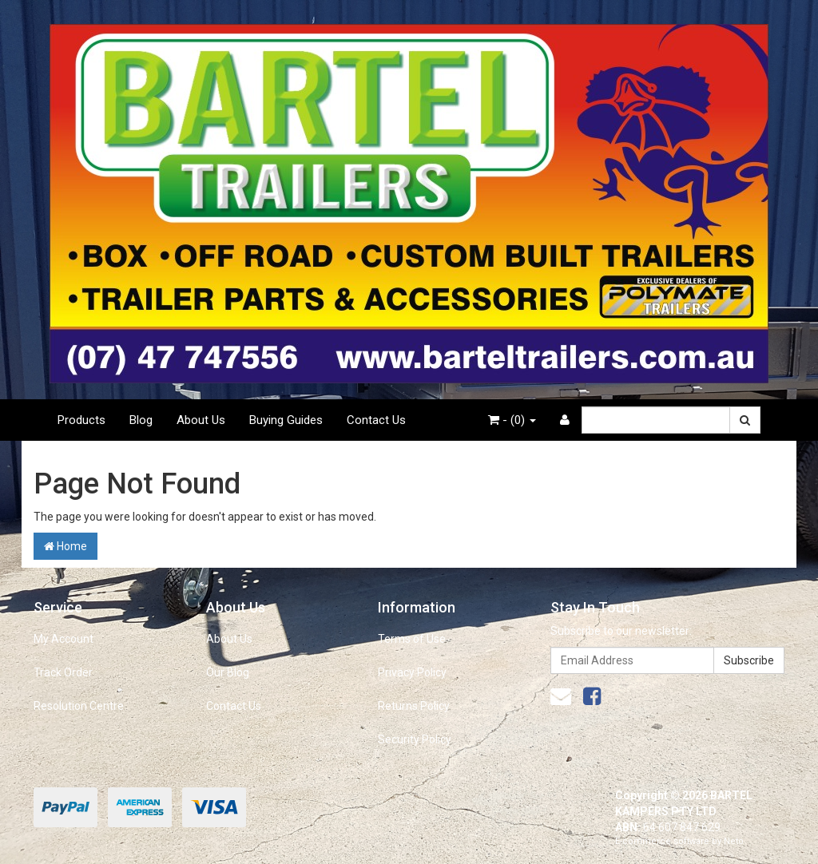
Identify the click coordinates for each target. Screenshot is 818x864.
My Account (63, 638)
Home (65, 546)
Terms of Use (412, 638)
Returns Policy (414, 706)
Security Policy (414, 739)
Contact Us (376, 420)
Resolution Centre (79, 706)
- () (512, 420)
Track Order (63, 672)
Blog (141, 420)
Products (81, 420)
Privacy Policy (412, 672)
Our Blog (227, 672)
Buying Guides (286, 420)
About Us (201, 420)
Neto (734, 841)
